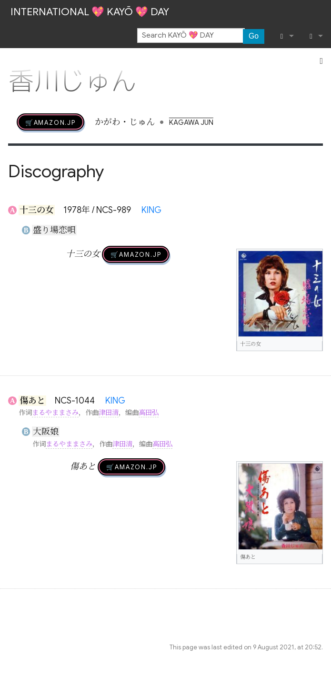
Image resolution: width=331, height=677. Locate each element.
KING (151, 210)
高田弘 (149, 412)
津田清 (109, 412)
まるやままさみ (55, 412)
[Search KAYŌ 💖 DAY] (191, 35)
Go (254, 36)
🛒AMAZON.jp (50, 122)
